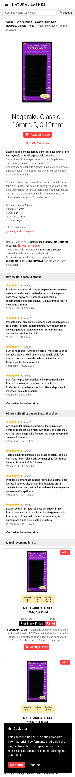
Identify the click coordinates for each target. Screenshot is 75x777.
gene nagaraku (14, 231)
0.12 (31, 25)
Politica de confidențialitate (42, 773)
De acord (16, 765)
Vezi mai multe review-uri (22, 403)
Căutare (65, 12)
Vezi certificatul (29, 245)
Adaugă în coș (37, 134)
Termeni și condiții (13, 773)
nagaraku (30, 231)
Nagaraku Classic (16, 25)
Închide (34, 765)
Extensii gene (24, 21)
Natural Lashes (29, 5)
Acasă (9, 21)
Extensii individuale (46, 21)
